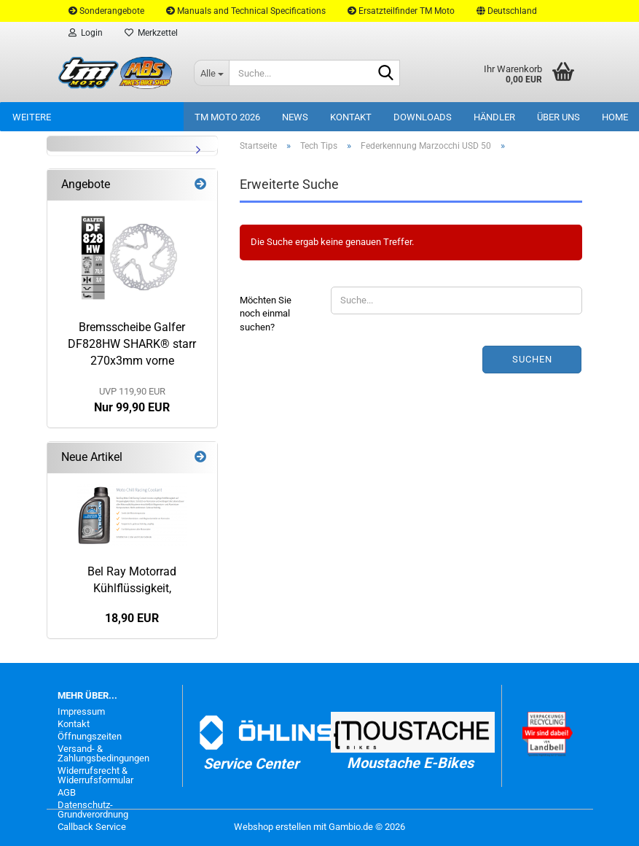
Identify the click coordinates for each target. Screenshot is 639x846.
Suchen (532, 359)
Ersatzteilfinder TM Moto (401, 11)
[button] (507, 11)
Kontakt (351, 117)
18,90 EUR (132, 618)
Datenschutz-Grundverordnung (93, 809)
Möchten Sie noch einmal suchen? (265, 314)
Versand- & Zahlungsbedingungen (103, 753)
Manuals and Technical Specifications (246, 11)
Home (615, 117)
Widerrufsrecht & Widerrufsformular (95, 775)
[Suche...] (211, 73)
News (295, 117)
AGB (67, 792)
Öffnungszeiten (90, 736)
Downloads (422, 117)
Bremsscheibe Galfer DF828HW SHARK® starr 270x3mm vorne (132, 344)
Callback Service (92, 826)
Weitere (31, 117)
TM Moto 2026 (227, 117)
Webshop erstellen (272, 826)
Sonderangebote (106, 11)
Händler (494, 117)
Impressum (81, 711)
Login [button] (85, 33)
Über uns (558, 117)
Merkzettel (151, 33)
